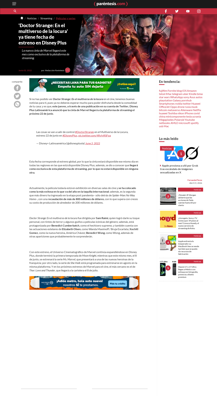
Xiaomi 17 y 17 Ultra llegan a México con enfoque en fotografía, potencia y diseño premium (188, 272)
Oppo (173, 106)
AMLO (174, 122)
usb (161, 126)
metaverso (174, 110)
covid (196, 113)
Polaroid (179, 119)
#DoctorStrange (84, 131)
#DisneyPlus (70, 135)
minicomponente (176, 116)
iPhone (189, 113)
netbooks (164, 122)
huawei (163, 113)
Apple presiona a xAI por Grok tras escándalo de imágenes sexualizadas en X (179, 169)
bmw (200, 93)
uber (185, 93)
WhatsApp (176, 97)
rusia (188, 106)
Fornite (172, 90)
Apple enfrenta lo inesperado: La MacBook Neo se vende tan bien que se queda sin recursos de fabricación (188, 247)
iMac (169, 93)
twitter (187, 103)
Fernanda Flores (195, 180)
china (162, 116)
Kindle (192, 93)
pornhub (186, 100)
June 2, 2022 (92, 143)
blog (179, 90)
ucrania (196, 116)
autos (199, 97)
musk (194, 106)
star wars (164, 97)
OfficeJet (164, 106)
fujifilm (163, 90)
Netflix (197, 110)
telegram (177, 93)
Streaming (46, 18)
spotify (195, 122)
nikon (180, 113)
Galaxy (177, 100)
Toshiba (172, 113)
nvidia (178, 103)
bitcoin (163, 110)
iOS (184, 90)
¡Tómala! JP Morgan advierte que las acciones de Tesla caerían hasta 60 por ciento (187, 200)
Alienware (186, 110)
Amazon (192, 90)
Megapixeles (166, 119)
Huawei (195, 103)
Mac (166, 126)
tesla (189, 116)
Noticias (32, 18)
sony (186, 97)
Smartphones (167, 103)
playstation (165, 100)
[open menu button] (14, 4)
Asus (192, 97)
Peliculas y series (65, 18)
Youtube (190, 119)
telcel (162, 93)
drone (180, 106)
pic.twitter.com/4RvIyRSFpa (94, 135)
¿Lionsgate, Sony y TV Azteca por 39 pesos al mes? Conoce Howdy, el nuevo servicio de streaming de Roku (188, 223)
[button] (15, 11)
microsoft (184, 122)
